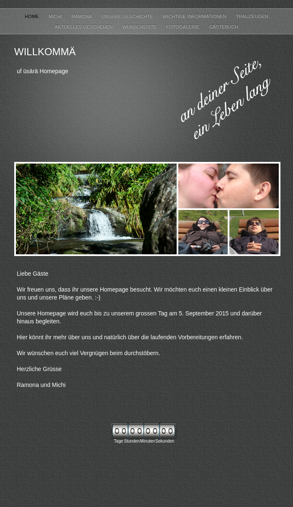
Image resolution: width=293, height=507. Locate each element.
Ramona (82, 16)
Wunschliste (140, 26)
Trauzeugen (252, 16)
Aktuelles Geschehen (84, 26)
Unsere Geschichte (127, 16)
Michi (56, 16)
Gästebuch (224, 26)
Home (32, 16)
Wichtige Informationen (195, 16)
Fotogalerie (183, 26)
